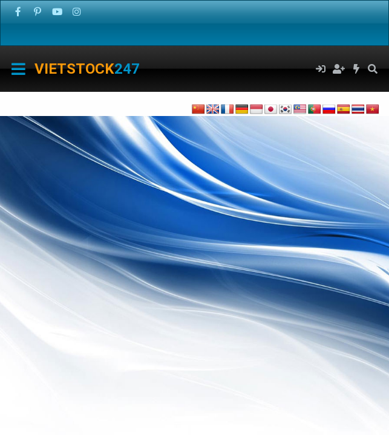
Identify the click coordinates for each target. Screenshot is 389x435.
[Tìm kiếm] (372, 68)
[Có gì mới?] (356, 68)
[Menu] (18, 69)
